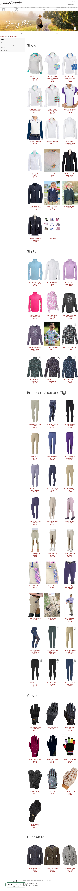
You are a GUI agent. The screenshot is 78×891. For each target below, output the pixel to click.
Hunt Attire (4, 50)
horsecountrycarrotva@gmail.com (32, 880)
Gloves (3, 47)
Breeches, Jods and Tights (8, 45)
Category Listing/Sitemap (47, 880)
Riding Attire (13, 36)
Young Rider (3, 36)
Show (2, 39)
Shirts (2, 42)
